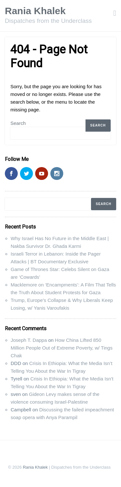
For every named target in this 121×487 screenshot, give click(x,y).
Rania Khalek (35, 10)
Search (18, 123)
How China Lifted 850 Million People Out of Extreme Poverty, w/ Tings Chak (62, 347)
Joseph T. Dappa (29, 340)
